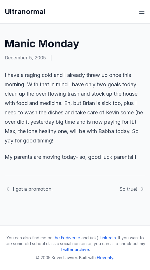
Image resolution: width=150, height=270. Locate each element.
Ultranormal (25, 11)
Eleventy (105, 257)
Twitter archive (74, 249)
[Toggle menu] (141, 11)
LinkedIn (108, 237)
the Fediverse (67, 237)
